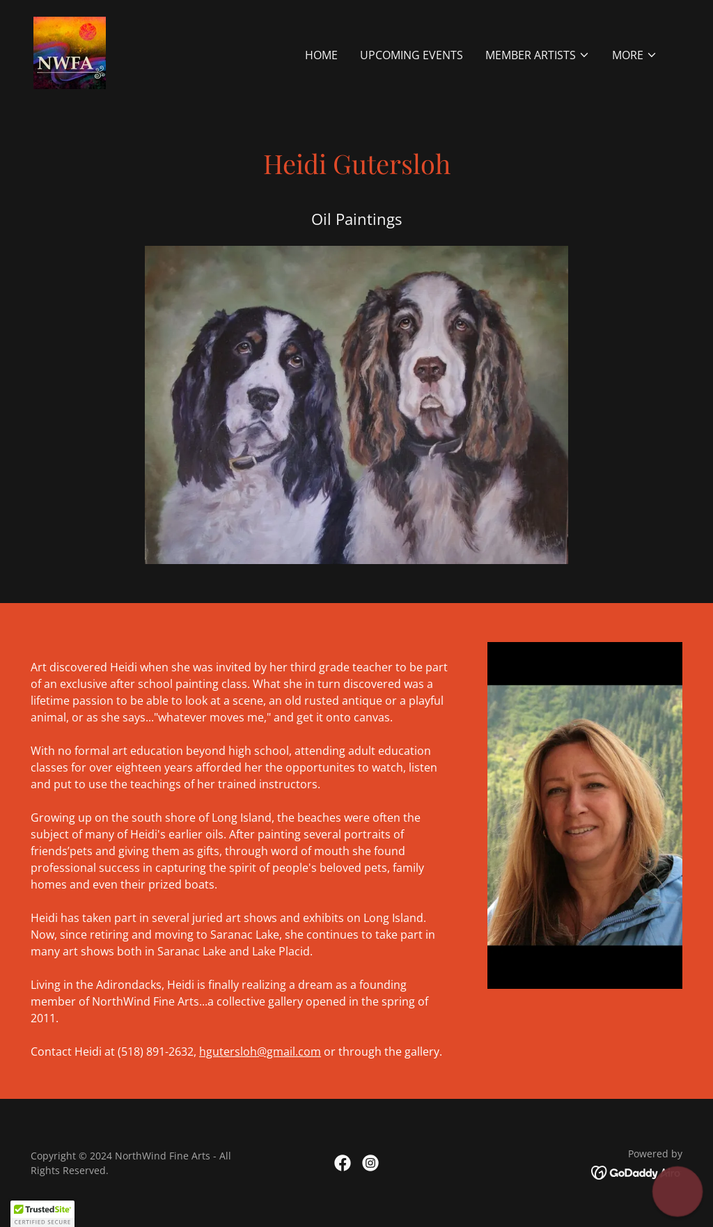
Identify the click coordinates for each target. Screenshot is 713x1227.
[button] (537, 55)
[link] (69, 51)
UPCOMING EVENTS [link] (411, 55)
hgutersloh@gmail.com (260, 1051)
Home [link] (321, 55)
